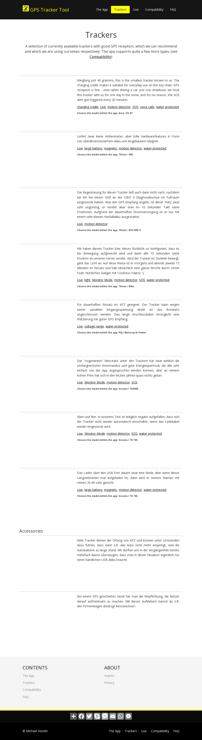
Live (136, 9)
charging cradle (87, 107)
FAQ (173, 9)
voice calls (147, 107)
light (87, 280)
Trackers (120, 9)
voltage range (94, 326)
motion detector (119, 107)
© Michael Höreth (35, 731)
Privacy (109, 680)
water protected (167, 107)
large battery (93, 148)
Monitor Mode (102, 280)
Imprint (109, 673)
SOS (135, 107)
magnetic (110, 148)
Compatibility (154, 9)
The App (102, 9)
